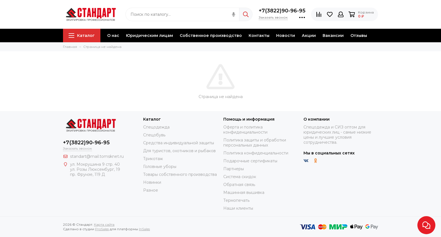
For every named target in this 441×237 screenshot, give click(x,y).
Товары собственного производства (180, 174)
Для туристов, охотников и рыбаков (179, 150)
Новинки (152, 182)
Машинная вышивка (243, 192)
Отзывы (358, 35)
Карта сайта (104, 224)
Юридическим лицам (149, 35)
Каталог (82, 35)
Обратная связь (239, 184)
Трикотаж (153, 158)
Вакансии (333, 35)
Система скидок (239, 176)
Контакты (259, 35)
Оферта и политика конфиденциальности (245, 130)
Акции (309, 35)
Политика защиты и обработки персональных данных (254, 143)
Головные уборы (159, 166)
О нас (113, 35)
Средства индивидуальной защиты (178, 142)
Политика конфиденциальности (255, 153)
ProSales (102, 229)
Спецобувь (154, 135)
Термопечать (236, 200)
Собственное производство (211, 35)
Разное (150, 190)
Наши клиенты (238, 208)
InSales (144, 229)
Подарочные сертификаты (250, 160)
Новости (285, 35)
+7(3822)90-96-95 (282, 11)
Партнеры (233, 168)
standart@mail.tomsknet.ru (97, 156)
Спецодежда (156, 127)
